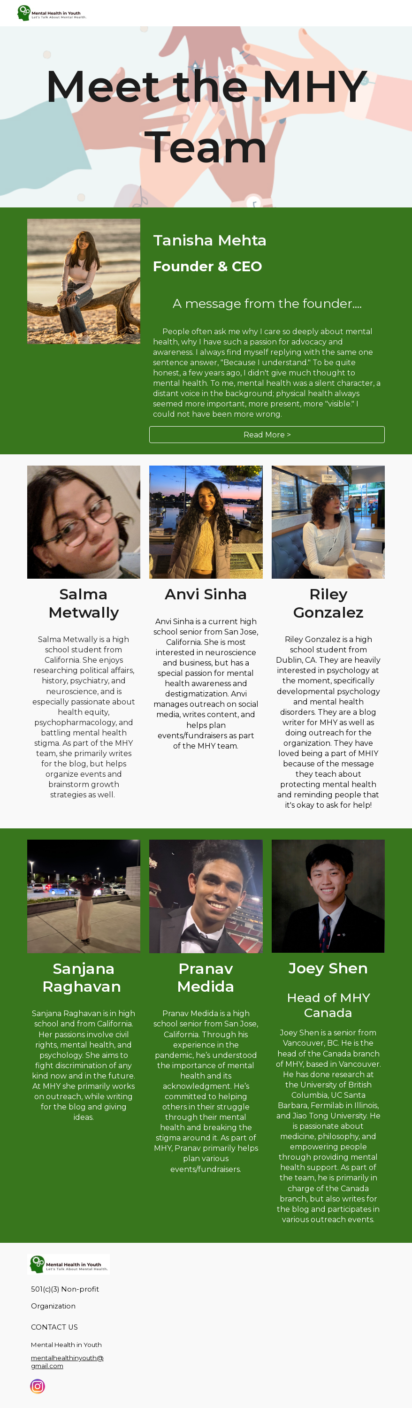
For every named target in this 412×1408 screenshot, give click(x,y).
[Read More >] (267, 435)
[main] (206, 117)
